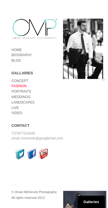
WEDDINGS (20, 97)
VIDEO (16, 113)
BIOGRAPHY (21, 55)
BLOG (16, 61)
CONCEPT (19, 81)
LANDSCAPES (23, 102)
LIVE (15, 108)
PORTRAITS (21, 92)
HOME (16, 50)
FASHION (19, 86)
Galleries (91, 202)
